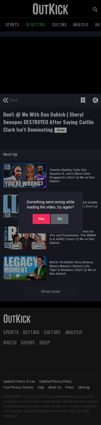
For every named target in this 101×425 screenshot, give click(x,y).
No (59, 219)
